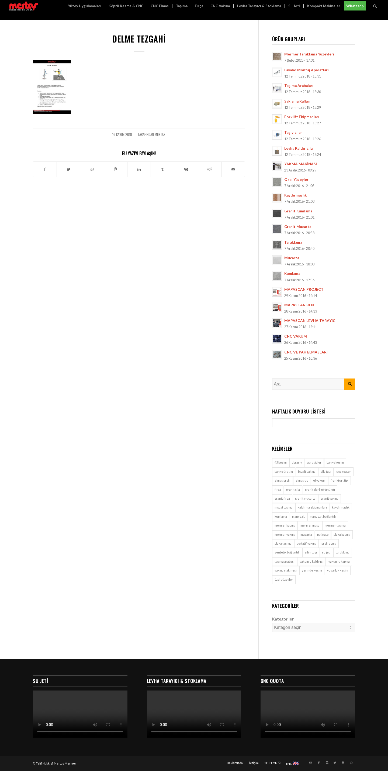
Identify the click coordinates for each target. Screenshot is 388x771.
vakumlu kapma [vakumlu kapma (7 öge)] (339, 561)
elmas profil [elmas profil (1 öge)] (282, 480)
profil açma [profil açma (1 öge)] (328, 543)
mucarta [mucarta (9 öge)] (306, 534)
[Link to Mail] (311, 763)
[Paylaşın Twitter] (68, 169)
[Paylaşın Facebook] (45, 169)
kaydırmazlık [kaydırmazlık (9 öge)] (340, 507)
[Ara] (375, 6)
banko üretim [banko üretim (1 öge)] (284, 471)
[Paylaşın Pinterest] (115, 169)
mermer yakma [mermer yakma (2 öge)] (285, 534)
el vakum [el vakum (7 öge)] (319, 480)
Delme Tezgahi (139, 39)
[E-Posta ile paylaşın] (233, 169)
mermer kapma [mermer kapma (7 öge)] (285, 525)
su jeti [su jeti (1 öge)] (326, 552)
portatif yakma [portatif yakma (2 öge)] (306, 543)
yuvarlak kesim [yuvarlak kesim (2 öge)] (337, 570)
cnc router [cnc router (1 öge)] (343, 471)
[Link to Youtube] (343, 763)
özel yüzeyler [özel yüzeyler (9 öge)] (284, 579)
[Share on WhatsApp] (91, 169)
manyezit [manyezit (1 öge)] (298, 516)
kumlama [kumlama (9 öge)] (281, 516)
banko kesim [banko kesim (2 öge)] (335, 462)
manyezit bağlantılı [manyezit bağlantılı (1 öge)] (323, 516)
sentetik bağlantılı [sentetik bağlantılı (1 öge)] (287, 552)
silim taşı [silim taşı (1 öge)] (311, 552)
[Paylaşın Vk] (186, 169)
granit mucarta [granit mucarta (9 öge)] (305, 498)
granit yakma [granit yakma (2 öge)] (329, 498)
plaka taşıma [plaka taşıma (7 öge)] (283, 543)
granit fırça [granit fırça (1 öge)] (282, 498)
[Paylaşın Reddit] (209, 169)
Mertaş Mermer (65, 763)
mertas (160, 134)
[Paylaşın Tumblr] (162, 169)
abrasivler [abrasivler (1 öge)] (314, 462)
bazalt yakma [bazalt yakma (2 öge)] (307, 471)
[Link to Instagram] (327, 763)
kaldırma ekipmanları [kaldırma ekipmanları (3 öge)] (312, 507)
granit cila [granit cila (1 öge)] (293, 489)
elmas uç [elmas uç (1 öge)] (302, 480)
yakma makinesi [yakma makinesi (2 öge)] (286, 570)
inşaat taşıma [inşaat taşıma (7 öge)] (284, 507)
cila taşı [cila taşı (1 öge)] (326, 471)
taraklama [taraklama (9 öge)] (342, 552)
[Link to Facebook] (319, 763)
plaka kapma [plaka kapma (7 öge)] (342, 534)
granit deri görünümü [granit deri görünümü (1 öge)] (320, 489)
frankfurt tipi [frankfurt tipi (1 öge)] (339, 480)
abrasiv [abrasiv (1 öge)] (297, 462)
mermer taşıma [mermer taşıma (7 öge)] (335, 525)
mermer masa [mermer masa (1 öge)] (310, 525)
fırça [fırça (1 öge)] (278, 489)
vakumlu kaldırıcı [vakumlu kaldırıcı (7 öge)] (311, 561)
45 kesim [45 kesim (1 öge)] (281, 462)
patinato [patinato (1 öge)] (322, 534)
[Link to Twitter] (335, 763)
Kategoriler (283, 618)
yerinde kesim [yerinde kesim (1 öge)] (312, 570)
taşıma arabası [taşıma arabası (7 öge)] (285, 561)
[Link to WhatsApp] (351, 763)
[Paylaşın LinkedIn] (139, 169)
